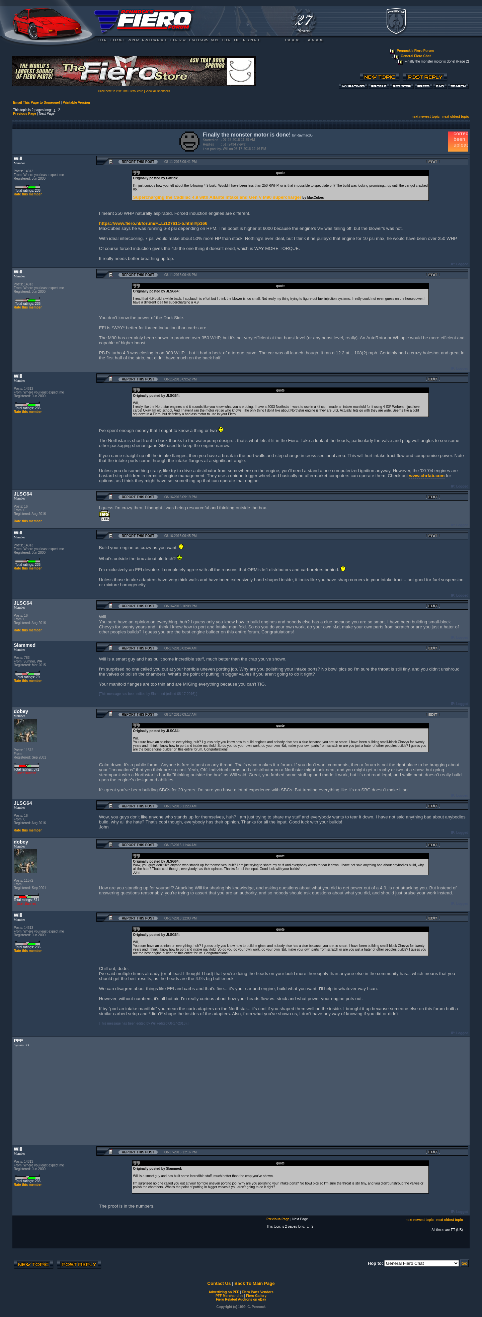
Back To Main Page (254, 1283)
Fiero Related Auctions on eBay (241, 1299)
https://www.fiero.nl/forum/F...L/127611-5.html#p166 (153, 223)
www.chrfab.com (427, 475)
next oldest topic (456, 116)
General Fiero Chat (415, 56)
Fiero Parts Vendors (257, 1292)
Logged (462, 264)
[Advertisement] (92, 141)
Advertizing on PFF (224, 1292)
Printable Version (76, 102)
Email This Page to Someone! (36, 102)
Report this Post (138, 162)
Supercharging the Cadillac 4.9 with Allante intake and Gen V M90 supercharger (217, 197)
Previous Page (24, 113)
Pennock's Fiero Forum (415, 51)
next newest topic (425, 116)
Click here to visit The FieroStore (120, 91)
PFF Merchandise (229, 1296)
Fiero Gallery (256, 1296)
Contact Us (219, 1283)
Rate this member (28, 194)
